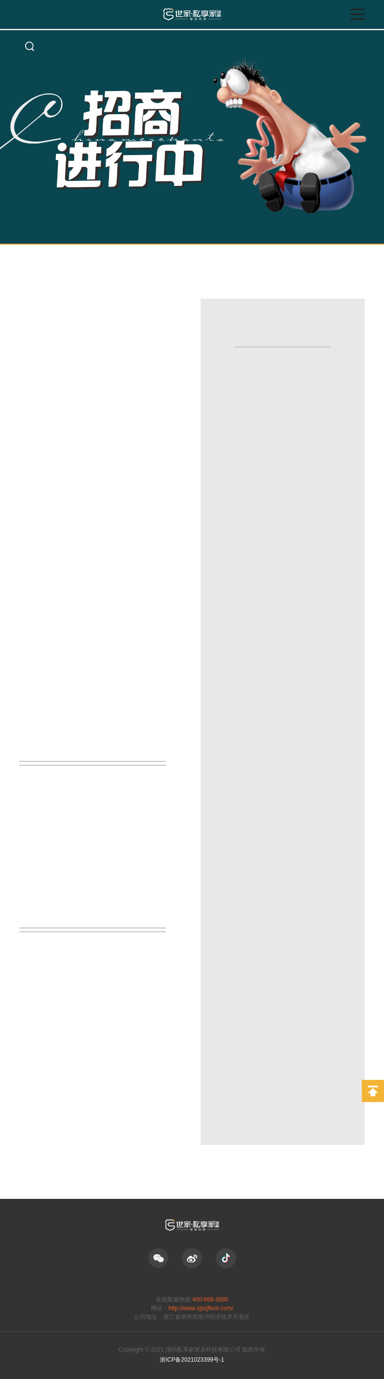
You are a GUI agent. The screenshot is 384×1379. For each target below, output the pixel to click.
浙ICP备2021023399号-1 (192, 1359)
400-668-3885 (210, 1299)
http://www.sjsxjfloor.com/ (200, 1308)
